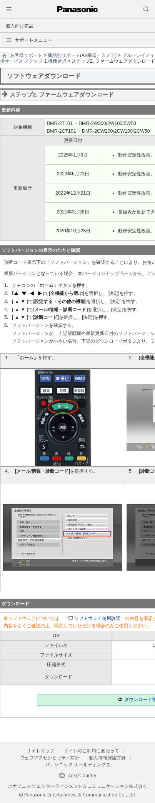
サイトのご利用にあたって (91, 750)
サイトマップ (40, 750)
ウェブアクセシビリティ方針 (49, 757)
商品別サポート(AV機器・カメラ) (82, 55)
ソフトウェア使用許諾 (97, 618)
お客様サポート (26, 55)
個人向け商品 (19, 25)
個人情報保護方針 (107, 757)
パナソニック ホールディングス (77, 764)
